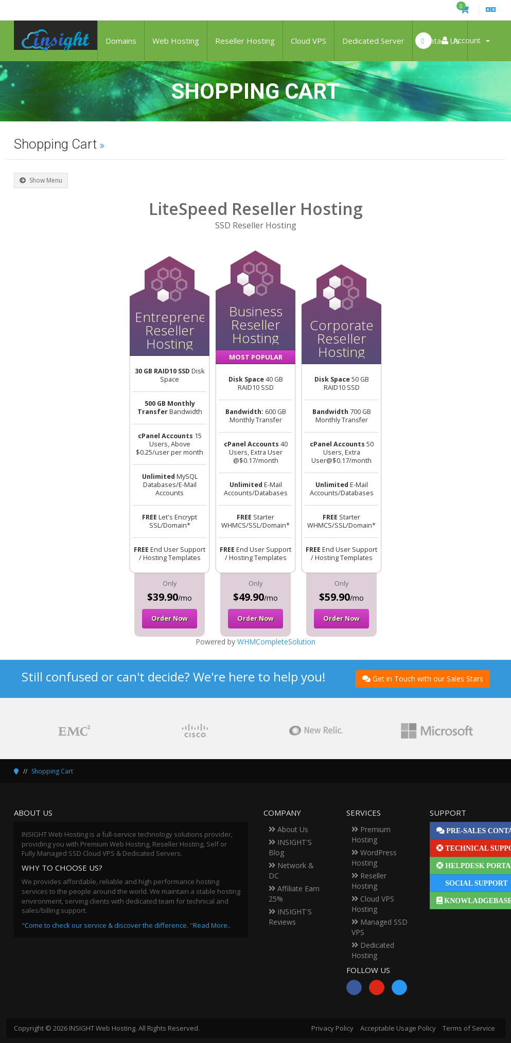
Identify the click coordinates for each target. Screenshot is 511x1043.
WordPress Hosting (374, 858)
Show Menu (41, 180)
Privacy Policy (332, 1028)
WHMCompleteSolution (276, 641)
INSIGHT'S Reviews (290, 917)
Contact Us (440, 40)
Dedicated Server (373, 40)
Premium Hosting (371, 834)
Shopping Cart (52, 771)
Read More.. (212, 925)
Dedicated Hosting (372, 950)
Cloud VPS (308, 40)
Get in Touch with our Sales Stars (422, 679)
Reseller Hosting (245, 40)
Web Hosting (175, 40)
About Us (288, 829)
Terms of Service (469, 1028)
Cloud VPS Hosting (372, 904)
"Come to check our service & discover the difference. (105, 925)
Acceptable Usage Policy (398, 1028)
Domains (120, 40)
